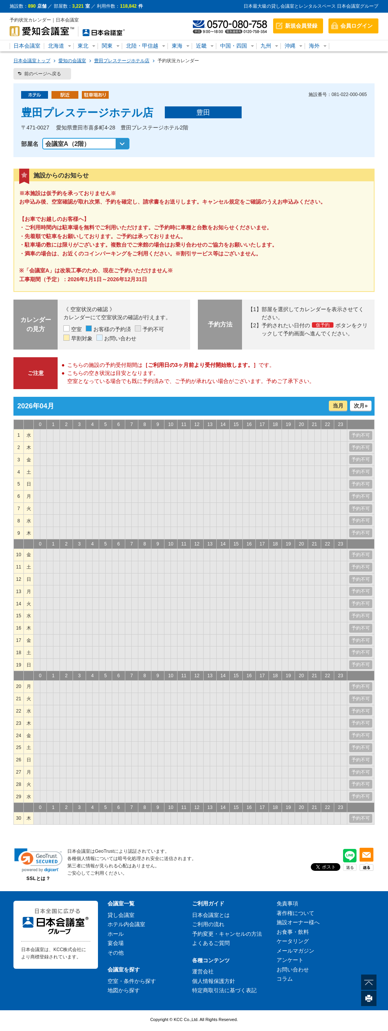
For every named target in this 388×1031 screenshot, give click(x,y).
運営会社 (203, 971)
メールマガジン (295, 951)
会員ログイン (356, 26)
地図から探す (124, 990)
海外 (314, 46)
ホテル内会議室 (126, 924)
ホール (116, 934)
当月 (338, 406)
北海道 (56, 46)
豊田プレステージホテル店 (121, 60)
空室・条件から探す (132, 981)
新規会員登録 (301, 26)
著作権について (295, 913)
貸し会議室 (121, 915)
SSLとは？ (38, 878)
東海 (177, 46)
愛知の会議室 (72, 60)
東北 (83, 46)
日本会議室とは (211, 915)
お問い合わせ (293, 969)
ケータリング (293, 941)
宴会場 (116, 943)
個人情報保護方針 (213, 981)
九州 (265, 46)
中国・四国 (233, 46)
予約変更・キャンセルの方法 (227, 934)
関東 (107, 46)
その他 (116, 953)
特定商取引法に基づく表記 (224, 990)
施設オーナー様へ (298, 922)
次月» (361, 406)
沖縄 (290, 46)
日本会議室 (26, 46)
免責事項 (287, 903)
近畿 (201, 46)
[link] (38, 860)
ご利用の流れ (208, 924)
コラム (285, 979)
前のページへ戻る (42, 73)
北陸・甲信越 (142, 46)
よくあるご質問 (211, 943)
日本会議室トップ (31, 60)
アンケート (290, 960)
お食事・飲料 (293, 932)
